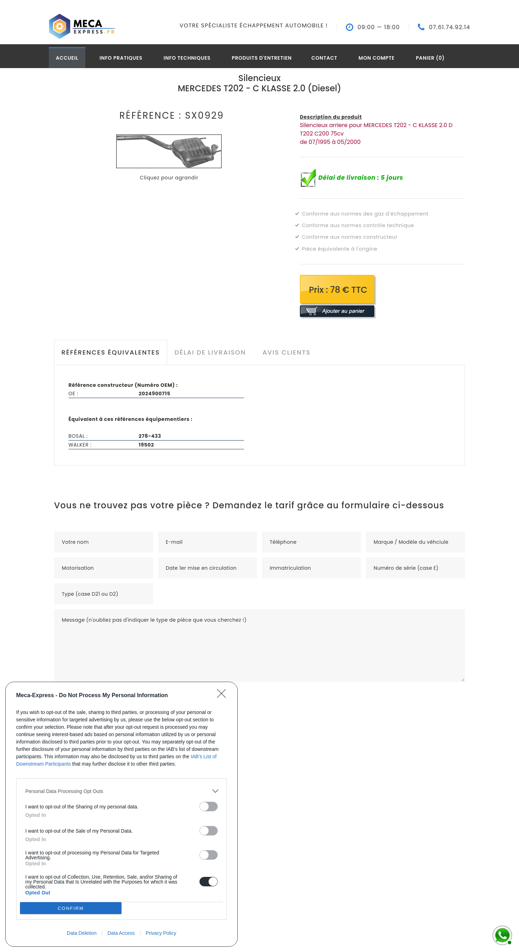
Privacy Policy (161, 933)
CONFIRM (71, 908)
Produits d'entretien (262, 57)
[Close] (223, 695)
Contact (324, 57)
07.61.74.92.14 (449, 27)
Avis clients (286, 352)
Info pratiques (120, 57)
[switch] (208, 806)
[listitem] (121, 791)
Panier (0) (430, 57)
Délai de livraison (210, 352)
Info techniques (187, 57)
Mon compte (377, 57)
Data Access (121, 933)
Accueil (67, 57)
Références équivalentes (110, 352)
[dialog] (121, 814)
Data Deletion (82, 933)
